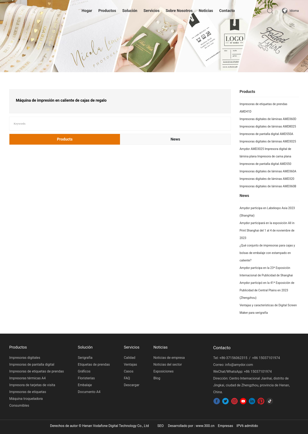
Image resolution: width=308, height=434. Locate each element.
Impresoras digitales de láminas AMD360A (268, 171)
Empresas (225, 426)
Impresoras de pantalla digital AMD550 (265, 164)
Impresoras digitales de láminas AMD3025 (268, 141)
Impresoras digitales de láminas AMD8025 (268, 126)
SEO (160, 426)
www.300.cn (205, 426)
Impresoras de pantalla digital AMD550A (266, 134)
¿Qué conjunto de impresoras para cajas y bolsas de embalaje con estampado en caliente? (267, 253)
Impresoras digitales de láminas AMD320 (267, 178)
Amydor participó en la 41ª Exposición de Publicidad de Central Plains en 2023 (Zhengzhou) (267, 290)
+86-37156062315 (233, 358)
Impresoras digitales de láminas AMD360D (268, 119)
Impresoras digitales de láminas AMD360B (268, 186)
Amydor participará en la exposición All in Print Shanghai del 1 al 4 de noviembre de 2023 (267, 230)
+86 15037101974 (266, 358)
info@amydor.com (239, 365)
